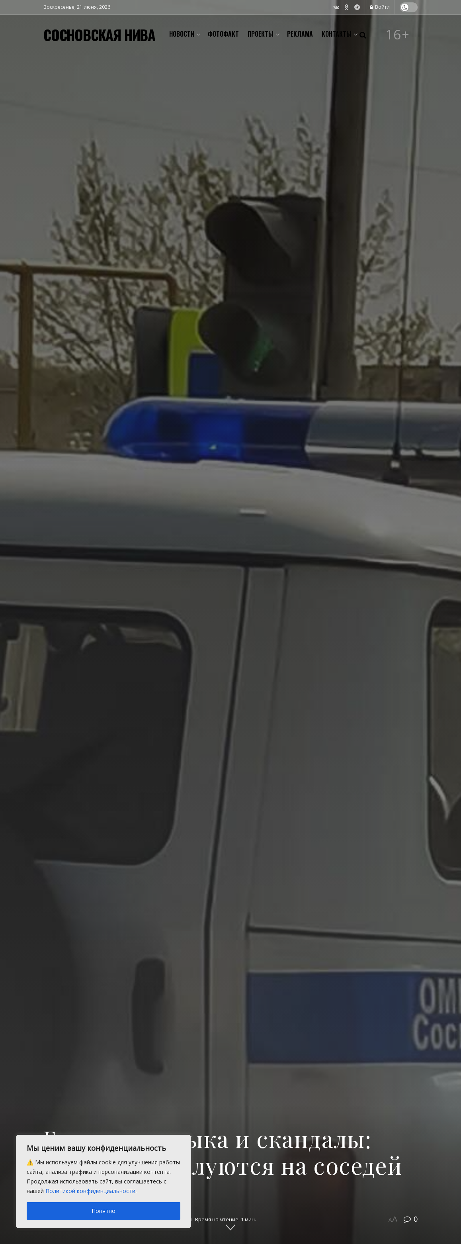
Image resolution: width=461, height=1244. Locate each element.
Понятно (103, 1211)
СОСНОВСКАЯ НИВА (99, 34)
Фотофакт (223, 34)
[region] (103, 1181)
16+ (397, 34)
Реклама (300, 34)
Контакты (337, 34)
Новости (181, 34)
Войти (380, 7)
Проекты (260, 34)
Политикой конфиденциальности (90, 1191)
